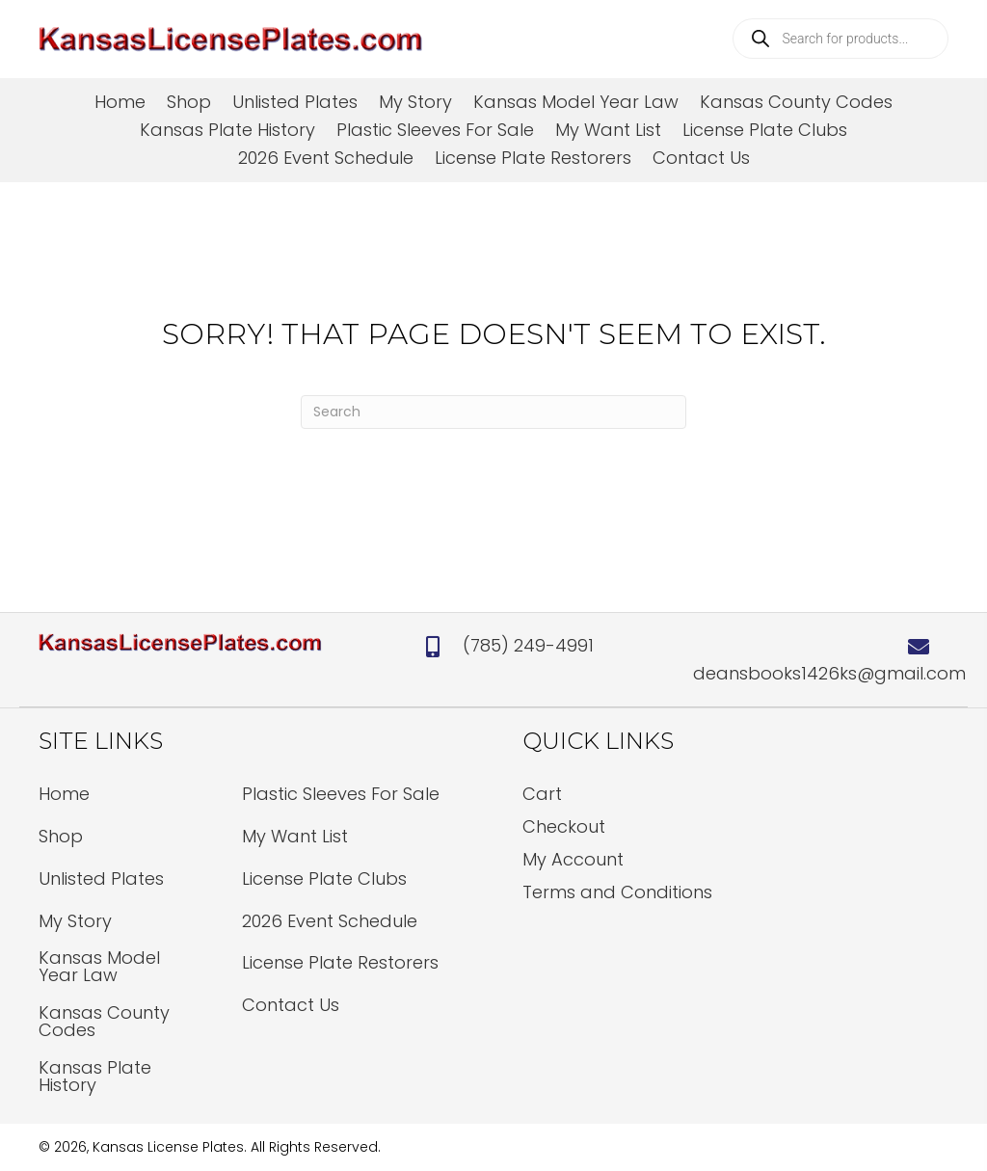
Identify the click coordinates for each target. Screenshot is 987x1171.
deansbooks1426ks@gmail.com (829, 673)
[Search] (493, 412)
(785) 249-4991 (528, 645)
